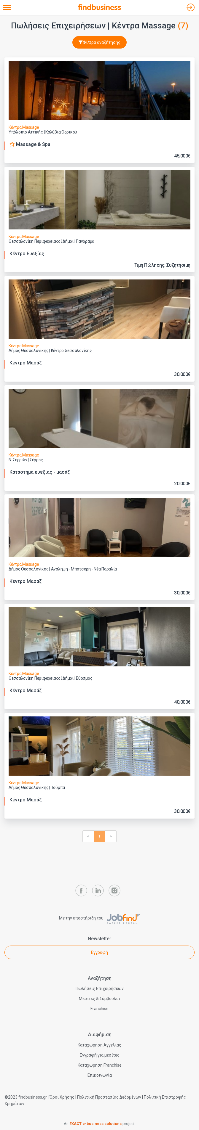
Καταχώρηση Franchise (100, 1065)
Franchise (99, 1008)
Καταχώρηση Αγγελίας (99, 1045)
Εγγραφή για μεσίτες (100, 1055)
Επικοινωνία (99, 1075)
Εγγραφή (99, 952)
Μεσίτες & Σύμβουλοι (99, 998)
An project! (100, 1123)
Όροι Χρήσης (62, 1097)
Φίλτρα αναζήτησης (99, 42)
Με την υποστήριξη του (99, 918)
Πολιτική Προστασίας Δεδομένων (109, 1097)
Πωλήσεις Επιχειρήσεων (100, 988)
